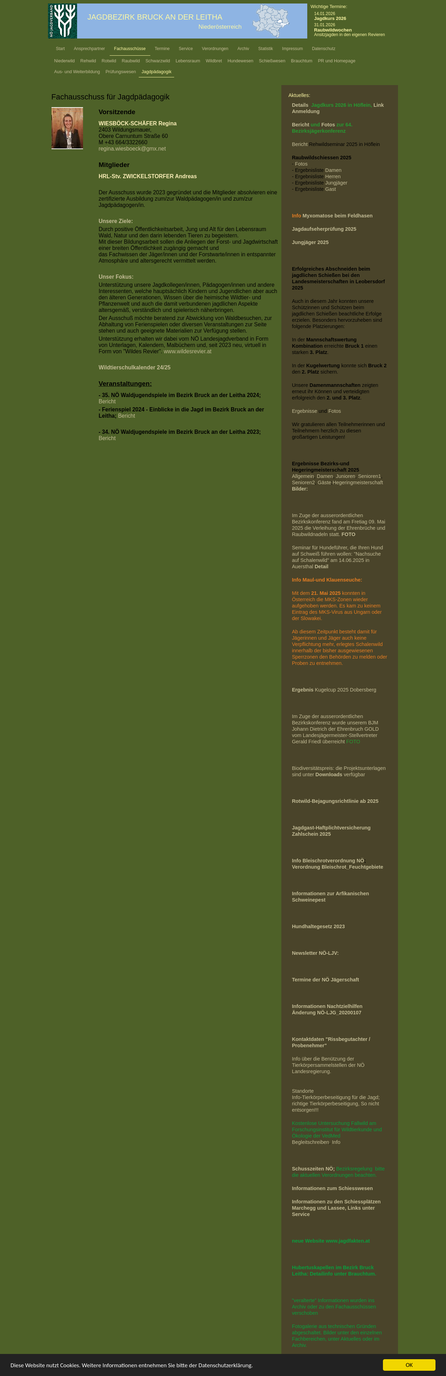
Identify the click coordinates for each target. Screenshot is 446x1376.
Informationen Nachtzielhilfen (327, 1006)
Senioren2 (303, 482)
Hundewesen (240, 60)
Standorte (303, 1091)
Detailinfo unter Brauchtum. (343, 1274)
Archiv (243, 48)
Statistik (265, 48)
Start (60, 48)
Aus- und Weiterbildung (77, 71)
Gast (330, 189)
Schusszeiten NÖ (312, 1169)
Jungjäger (336, 183)
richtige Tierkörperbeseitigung (325, 1103)
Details (301, 105)
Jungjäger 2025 (310, 242)
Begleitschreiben (310, 1142)
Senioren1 (369, 476)
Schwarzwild (157, 60)
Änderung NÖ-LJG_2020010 (325, 1012)
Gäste (324, 482)
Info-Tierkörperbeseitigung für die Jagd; (336, 1097)
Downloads (329, 774)
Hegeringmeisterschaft (357, 482)
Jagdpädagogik (156, 71)
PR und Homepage (336, 60)
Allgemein (303, 476)
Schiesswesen (355, 1188)
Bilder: (300, 489)
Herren (333, 176)
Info (336, 1142)
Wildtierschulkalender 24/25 (135, 367)
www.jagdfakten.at (348, 1241)
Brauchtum (302, 60)
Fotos (328, 124)
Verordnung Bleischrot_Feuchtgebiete (337, 867)
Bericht (107, 401)
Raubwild (131, 60)
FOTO (353, 741)
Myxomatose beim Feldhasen (338, 215)
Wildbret (214, 60)
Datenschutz (323, 48)
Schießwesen (272, 60)
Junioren (345, 476)
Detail (321, 566)
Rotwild (109, 60)
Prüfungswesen (120, 71)
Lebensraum (188, 60)
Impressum (292, 48)
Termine (162, 48)
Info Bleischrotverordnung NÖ (328, 860)
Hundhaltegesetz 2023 (318, 926)
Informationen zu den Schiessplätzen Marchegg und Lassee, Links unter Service (336, 1208)
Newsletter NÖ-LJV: (315, 953)
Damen (333, 170)
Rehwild (88, 60)
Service (186, 48)
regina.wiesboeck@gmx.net (132, 149)
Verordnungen (215, 48)
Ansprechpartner (89, 48)
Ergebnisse (304, 411)
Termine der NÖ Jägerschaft (325, 979)
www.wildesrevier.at (188, 351)
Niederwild (64, 60)
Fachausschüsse (130, 48)
